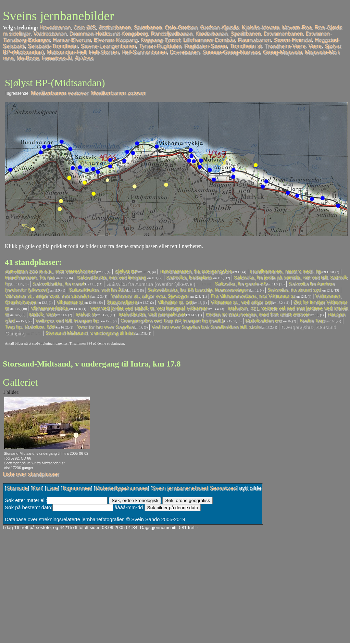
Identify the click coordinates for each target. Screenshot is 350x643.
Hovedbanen (55, 27)
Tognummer (76, 488)
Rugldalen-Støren (205, 46)
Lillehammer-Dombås (209, 40)
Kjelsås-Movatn (260, 27)
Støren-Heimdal (293, 40)
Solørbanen (148, 27)
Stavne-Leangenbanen (108, 46)
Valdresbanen (50, 34)
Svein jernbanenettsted (194, 488)
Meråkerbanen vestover (59, 93)
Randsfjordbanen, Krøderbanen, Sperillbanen (206, 34)
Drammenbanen (283, 34)
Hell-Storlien (104, 52)
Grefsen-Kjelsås (219, 27)
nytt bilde (250, 488)
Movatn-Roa (297, 27)
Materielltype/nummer (121, 488)
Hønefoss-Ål (57, 58)
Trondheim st (246, 46)
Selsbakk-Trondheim (53, 46)
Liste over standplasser (31, 474)
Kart (37, 488)
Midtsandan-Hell (66, 52)
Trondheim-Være (284, 46)
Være (315, 46)
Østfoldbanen (114, 27)
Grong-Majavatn (282, 52)
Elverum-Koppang (116, 40)
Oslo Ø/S (84, 27)
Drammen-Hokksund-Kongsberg (108, 34)
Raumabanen (254, 40)
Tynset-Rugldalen (160, 46)
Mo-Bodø (27, 58)
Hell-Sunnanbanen (144, 52)
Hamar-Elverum (72, 40)
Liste (52, 488)
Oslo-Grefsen (181, 27)
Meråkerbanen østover (118, 93)
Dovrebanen (184, 52)
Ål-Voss (84, 58)
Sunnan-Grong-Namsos (231, 52)
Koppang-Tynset (160, 40)
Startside (17, 488)
